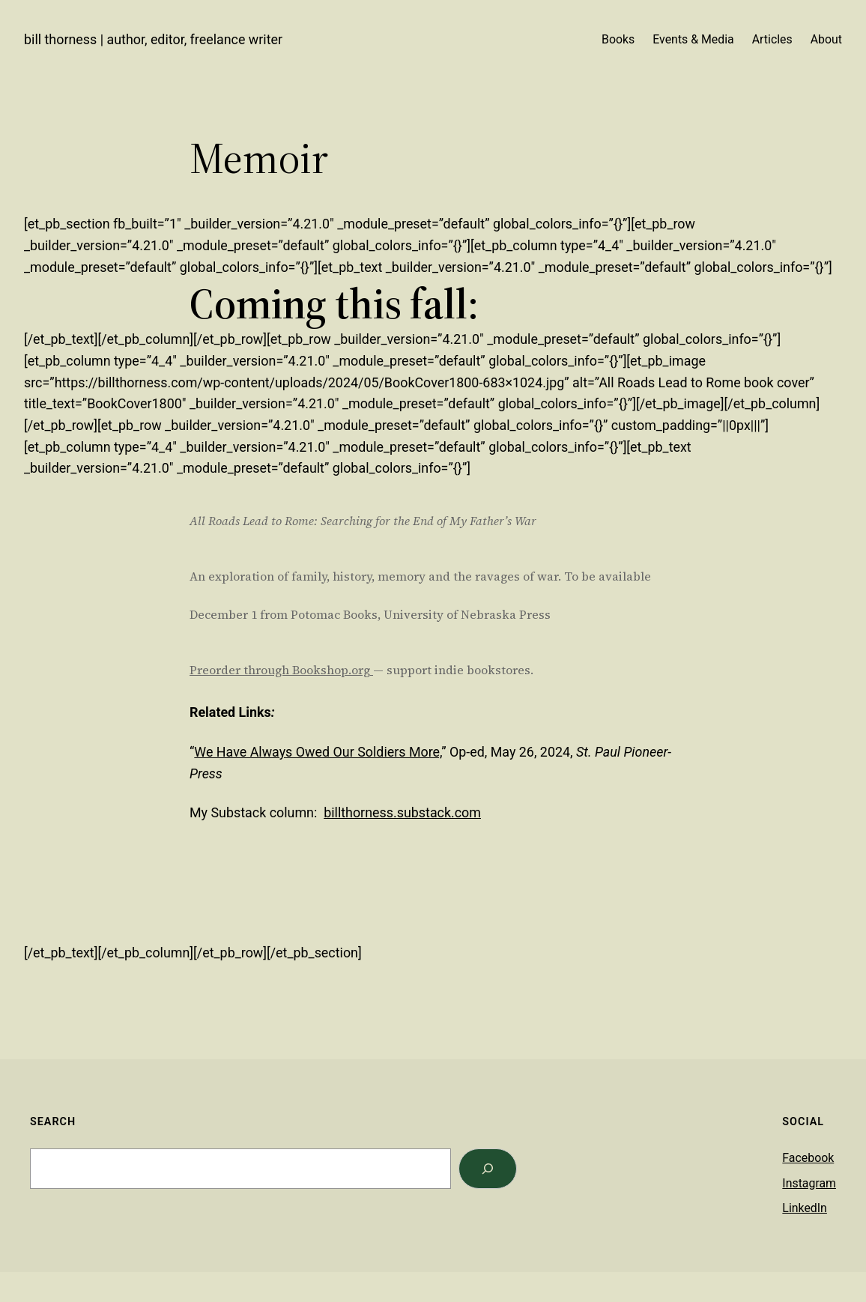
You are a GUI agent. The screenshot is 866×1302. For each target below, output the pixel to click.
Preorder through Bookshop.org (280, 669)
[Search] (487, 1168)
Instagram (809, 1183)
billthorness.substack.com (402, 812)
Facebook (808, 1158)
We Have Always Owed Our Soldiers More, (317, 752)
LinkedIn (804, 1208)
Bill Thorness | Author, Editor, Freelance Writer (153, 39)
